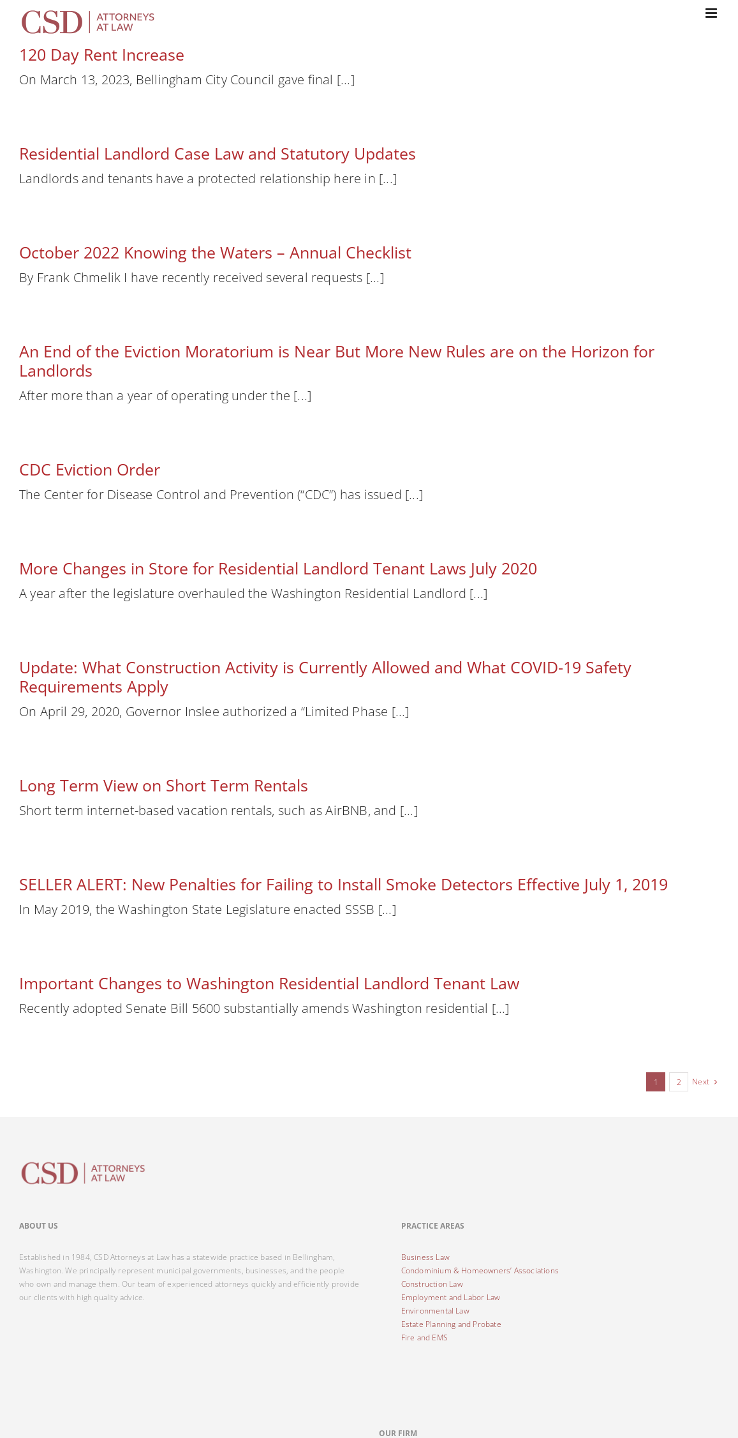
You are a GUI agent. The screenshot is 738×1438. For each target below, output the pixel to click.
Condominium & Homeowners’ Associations (480, 1270)
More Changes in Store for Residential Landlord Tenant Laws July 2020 (278, 568)
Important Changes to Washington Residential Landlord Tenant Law (269, 983)
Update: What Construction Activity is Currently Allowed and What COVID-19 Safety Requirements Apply (325, 676)
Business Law (425, 1257)
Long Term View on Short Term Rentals (163, 785)
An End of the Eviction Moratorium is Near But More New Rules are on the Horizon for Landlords (336, 360)
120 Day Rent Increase (101, 54)
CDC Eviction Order (89, 469)
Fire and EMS (424, 1337)
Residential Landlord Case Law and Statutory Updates (217, 153)
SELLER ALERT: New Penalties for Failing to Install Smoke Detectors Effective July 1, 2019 (343, 884)
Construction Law (432, 1283)
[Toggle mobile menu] (712, 13)
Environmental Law (435, 1310)
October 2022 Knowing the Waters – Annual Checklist (215, 252)
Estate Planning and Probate (451, 1324)
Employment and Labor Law (451, 1297)
